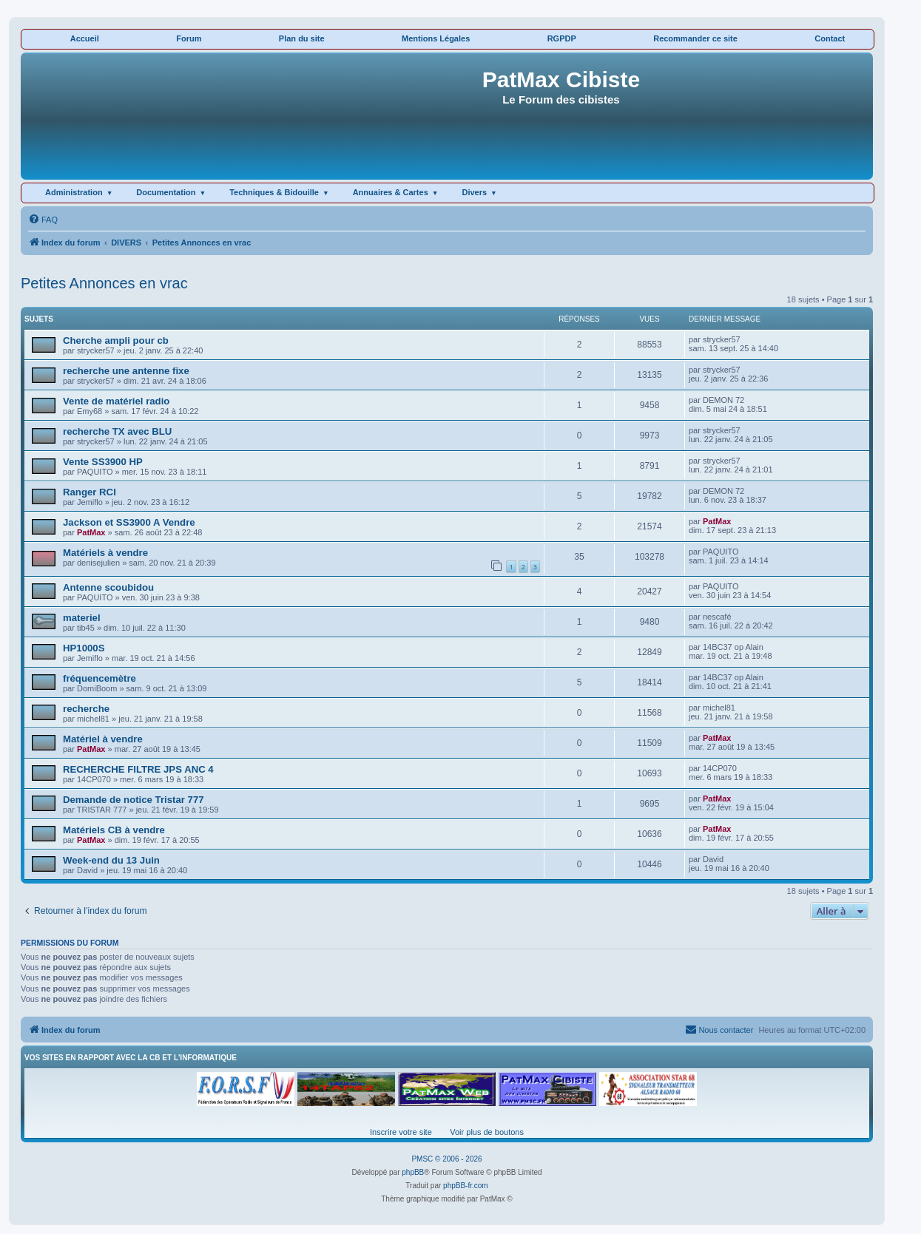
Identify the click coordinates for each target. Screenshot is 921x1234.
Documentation (165, 192)
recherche (86, 708)
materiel (82, 617)
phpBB (413, 1172)
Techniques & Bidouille (274, 192)
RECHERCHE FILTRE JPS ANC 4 (138, 769)
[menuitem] (43, 219)
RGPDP (561, 38)
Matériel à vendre (103, 739)
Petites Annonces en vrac (104, 283)
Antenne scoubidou (108, 587)
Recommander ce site (695, 38)
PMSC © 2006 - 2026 (446, 1159)
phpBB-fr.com (465, 1186)
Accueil (84, 38)
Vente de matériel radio (116, 401)
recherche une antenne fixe (126, 370)
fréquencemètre (99, 678)
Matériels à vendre (105, 552)
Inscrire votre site (401, 1132)
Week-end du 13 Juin (111, 860)
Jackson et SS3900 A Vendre (129, 522)
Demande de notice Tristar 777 (133, 799)
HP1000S (83, 648)
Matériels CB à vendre (114, 829)
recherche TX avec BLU (117, 431)
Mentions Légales (436, 38)
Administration (74, 192)
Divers (474, 192)
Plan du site (302, 38)
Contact (829, 38)
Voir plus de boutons (487, 1132)
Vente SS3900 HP (103, 461)
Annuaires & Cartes (390, 192)
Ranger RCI (89, 492)
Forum (188, 38)
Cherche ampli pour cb (116, 340)
